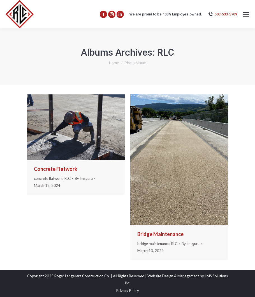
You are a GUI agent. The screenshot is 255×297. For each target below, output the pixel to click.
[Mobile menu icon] (246, 14)
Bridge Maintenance (160, 234)
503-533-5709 (226, 14)
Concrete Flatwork (55, 169)
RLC (67, 178)
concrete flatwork (48, 178)
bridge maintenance (153, 243)
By (84, 178)
